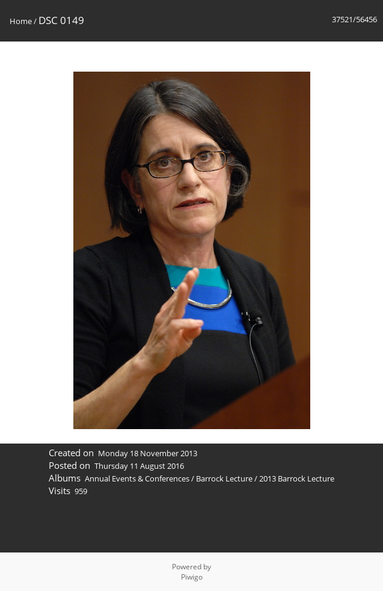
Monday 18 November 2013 (147, 453)
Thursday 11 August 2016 (139, 465)
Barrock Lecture (224, 478)
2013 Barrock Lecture (296, 478)
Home (21, 21)
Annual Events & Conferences (137, 478)
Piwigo (192, 577)
